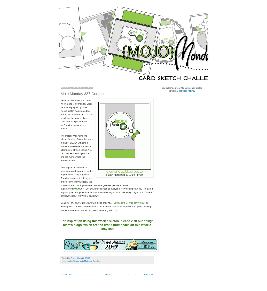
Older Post (148, 274)
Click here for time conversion (130, 203)
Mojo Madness (86, 261)
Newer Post (66, 274)
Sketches (96, 261)
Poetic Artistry (188, 91)
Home (107, 274)
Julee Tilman (73, 261)
